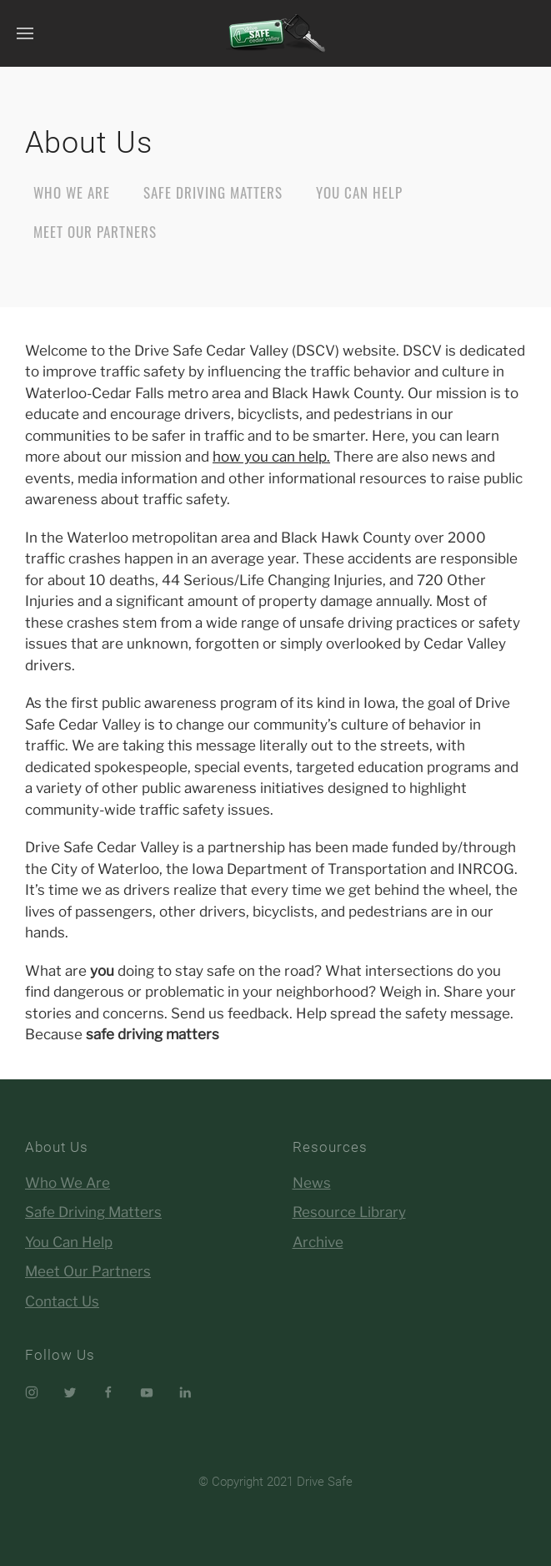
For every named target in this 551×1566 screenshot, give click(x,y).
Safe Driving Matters (213, 192)
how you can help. (271, 456)
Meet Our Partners (95, 231)
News (312, 1182)
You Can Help (359, 192)
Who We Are (71, 192)
